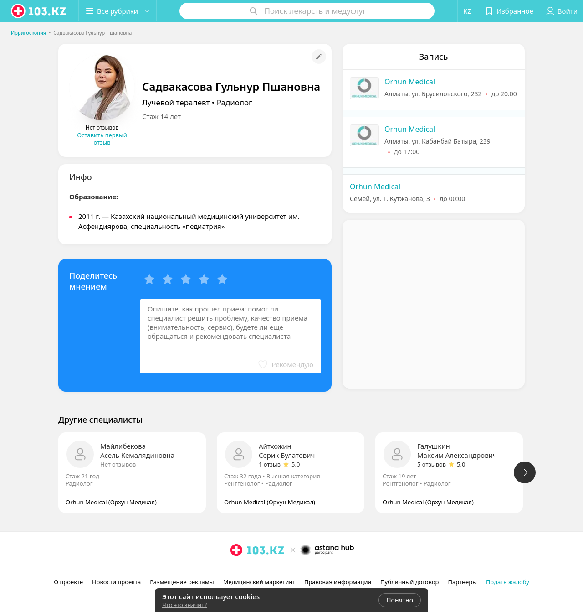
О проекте (68, 582)
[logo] (39, 11)
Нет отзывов (118, 464)
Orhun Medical (409, 81)
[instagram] (236, 570)
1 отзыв (270, 464)
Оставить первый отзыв (102, 138)
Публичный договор (409, 582)
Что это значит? (184, 605)
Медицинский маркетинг (259, 582)
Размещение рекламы (182, 582)
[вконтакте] (261, 570)
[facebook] (249, 570)
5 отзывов (431, 464)
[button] (117, 10)
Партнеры (462, 582)
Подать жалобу (507, 582)
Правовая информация (337, 582)
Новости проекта (116, 582)
